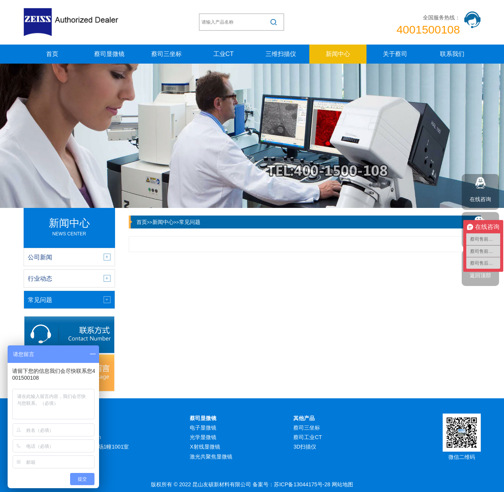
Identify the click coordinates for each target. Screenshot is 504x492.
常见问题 (189, 222)
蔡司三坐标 (166, 54)
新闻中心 (338, 54)
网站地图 (342, 484)
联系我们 (452, 54)
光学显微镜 (203, 437)
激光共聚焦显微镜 (211, 457)
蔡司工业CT (307, 437)
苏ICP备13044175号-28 (302, 484)
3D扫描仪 (304, 447)
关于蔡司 (395, 54)
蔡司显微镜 (109, 54)
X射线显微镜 (205, 447)
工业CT (223, 54)
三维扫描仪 (281, 54)
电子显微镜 (203, 428)
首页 (52, 54)
